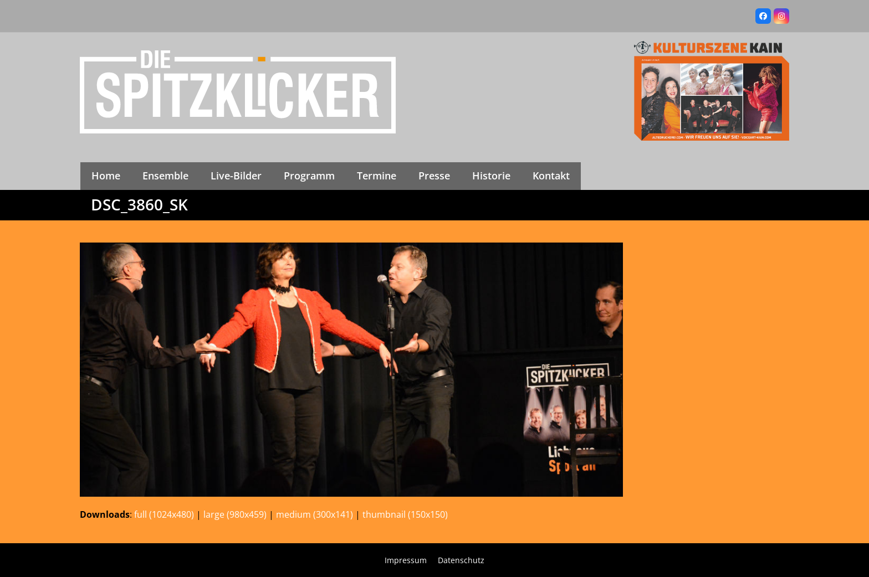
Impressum (406, 560)
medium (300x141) (314, 514)
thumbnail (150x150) (405, 514)
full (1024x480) (164, 514)
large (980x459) (235, 514)
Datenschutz (461, 560)
